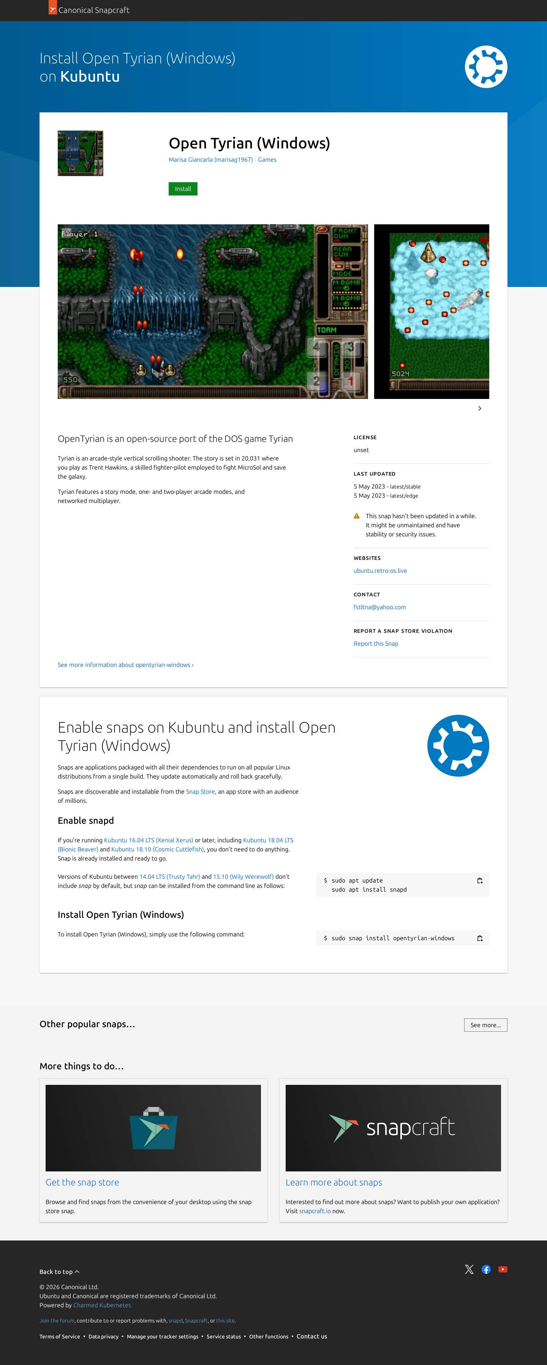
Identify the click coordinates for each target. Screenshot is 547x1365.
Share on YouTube (502, 1269)
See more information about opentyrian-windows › (126, 664)
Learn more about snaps (334, 1182)
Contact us (312, 1336)
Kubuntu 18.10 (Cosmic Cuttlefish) (157, 849)
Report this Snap (376, 643)
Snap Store (200, 791)
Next (479, 408)
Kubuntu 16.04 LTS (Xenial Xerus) (148, 840)
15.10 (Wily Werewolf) (243, 876)
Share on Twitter (469, 1269)
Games (267, 159)
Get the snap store (82, 1182)
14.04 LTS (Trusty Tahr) (169, 876)
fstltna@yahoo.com (380, 607)
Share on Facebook (486, 1269)
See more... (486, 1024)
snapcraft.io (315, 1210)
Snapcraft (196, 1321)
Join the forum (57, 1321)
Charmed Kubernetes (102, 1305)
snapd (176, 1321)
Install (183, 188)
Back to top (60, 1271)
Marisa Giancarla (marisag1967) (212, 159)
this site (225, 1321)
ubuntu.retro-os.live (380, 570)
